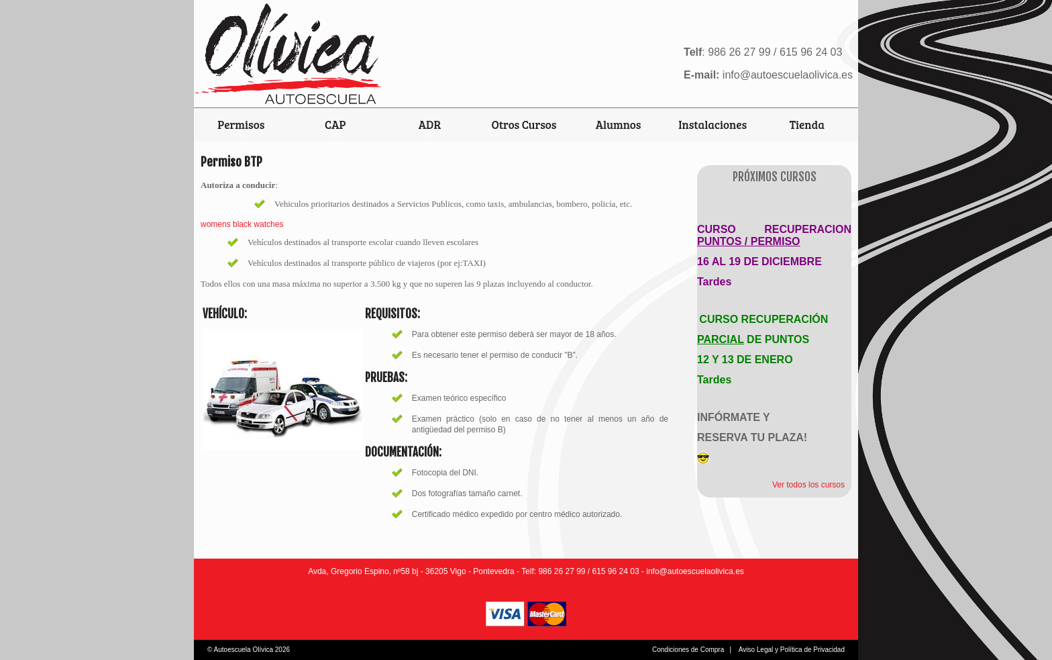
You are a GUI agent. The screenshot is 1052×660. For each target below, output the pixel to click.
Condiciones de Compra (688, 649)
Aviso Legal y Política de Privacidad (792, 649)
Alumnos (618, 124)
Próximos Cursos (775, 177)
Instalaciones (712, 124)
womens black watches (242, 224)
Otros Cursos (524, 124)
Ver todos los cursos (808, 484)
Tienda (807, 124)
